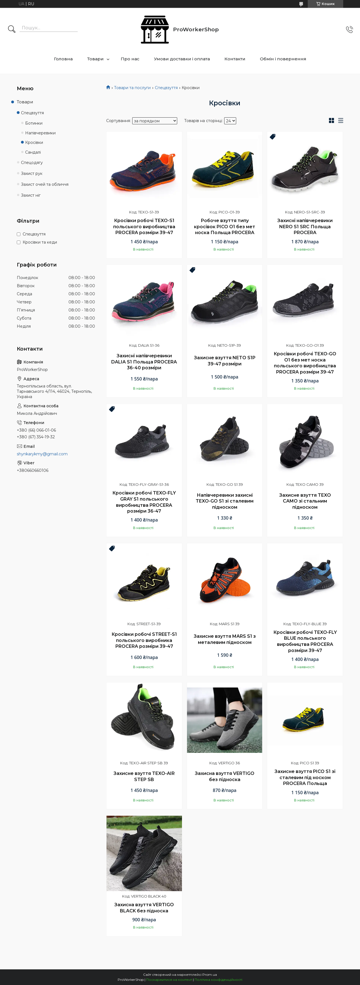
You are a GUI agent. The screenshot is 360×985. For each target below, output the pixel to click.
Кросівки (34, 142)
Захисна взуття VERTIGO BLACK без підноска (144, 907)
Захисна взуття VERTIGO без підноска (224, 776)
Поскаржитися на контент (169, 979)
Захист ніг (31, 195)
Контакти (234, 58)
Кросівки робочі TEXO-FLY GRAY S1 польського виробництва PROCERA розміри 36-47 (144, 502)
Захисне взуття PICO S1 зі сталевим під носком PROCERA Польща (304, 777)
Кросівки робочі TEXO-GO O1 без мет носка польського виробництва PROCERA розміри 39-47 (305, 363)
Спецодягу (32, 162)
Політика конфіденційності (218, 979)
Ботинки (33, 123)
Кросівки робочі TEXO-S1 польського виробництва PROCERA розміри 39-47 (144, 226)
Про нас (130, 58)
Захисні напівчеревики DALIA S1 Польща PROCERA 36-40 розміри (144, 361)
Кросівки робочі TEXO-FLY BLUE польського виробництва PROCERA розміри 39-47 (305, 641)
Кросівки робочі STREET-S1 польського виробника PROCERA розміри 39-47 (144, 640)
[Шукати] (12, 29)
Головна (63, 58)
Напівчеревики (40, 132)
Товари (95, 58)
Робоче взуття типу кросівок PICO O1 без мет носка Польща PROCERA (224, 226)
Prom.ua (209, 974)
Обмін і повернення (283, 58)
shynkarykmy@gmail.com (42, 453)
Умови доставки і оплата (182, 58)
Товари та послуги (132, 87)
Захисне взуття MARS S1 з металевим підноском (225, 639)
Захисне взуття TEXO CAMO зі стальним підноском (305, 501)
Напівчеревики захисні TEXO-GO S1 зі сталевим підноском (225, 501)
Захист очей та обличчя (44, 184)
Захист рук (31, 173)
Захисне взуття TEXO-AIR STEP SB (144, 776)
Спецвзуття (166, 87)
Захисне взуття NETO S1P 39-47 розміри (224, 361)
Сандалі (33, 152)
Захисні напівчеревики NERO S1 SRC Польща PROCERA (305, 226)
